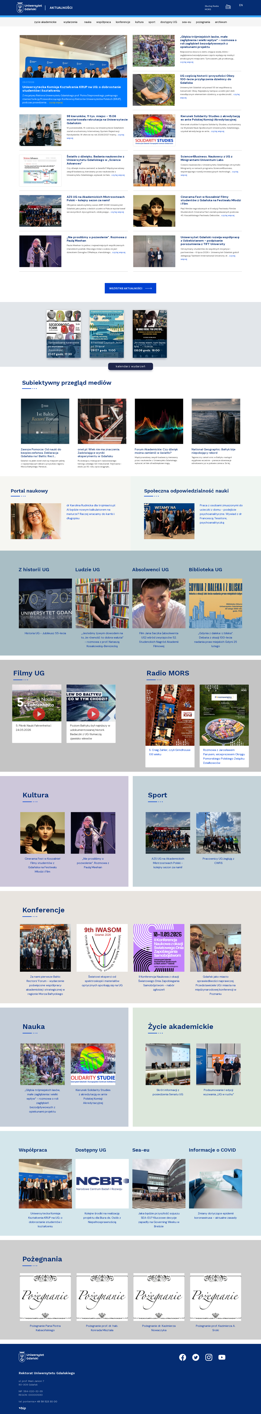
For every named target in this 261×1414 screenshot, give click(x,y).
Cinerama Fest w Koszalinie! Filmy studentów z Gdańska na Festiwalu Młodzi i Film (211, 200)
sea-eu (186, 22)
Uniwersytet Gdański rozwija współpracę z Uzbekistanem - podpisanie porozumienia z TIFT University (210, 240)
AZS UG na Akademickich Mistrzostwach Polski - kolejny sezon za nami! (96, 198)
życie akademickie (45, 22)
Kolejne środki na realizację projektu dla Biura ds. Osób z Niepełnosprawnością (102, 1218)
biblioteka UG (205, 569)
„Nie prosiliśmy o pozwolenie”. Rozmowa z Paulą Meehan (97, 238)
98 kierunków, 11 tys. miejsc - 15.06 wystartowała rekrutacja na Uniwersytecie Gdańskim (97, 119)
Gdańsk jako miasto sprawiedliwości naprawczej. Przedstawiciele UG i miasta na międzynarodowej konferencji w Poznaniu (215, 985)
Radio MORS (168, 673)
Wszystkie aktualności (125, 288)
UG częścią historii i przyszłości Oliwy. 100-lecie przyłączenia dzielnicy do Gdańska (207, 79)
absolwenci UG (150, 569)
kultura (139, 22)
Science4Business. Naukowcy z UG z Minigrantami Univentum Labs (206, 158)
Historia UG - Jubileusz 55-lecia (45, 633)
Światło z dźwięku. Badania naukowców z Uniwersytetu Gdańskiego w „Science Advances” (95, 160)
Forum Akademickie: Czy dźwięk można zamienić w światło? (156, 451)
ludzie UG (87, 569)
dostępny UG (168, 22)
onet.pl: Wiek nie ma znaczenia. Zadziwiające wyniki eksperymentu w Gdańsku (99, 452)
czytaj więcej (55, 102)
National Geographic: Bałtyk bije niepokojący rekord (213, 451)
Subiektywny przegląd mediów (66, 382)
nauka (87, 22)
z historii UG (34, 569)
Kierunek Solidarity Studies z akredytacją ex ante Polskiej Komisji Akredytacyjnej (210, 117)
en (241, 5)
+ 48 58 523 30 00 (46, 1401)
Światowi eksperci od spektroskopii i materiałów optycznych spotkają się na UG (102, 981)
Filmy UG (29, 673)
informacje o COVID (212, 1150)
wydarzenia (70, 22)
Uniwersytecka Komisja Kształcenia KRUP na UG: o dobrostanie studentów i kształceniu (71, 89)
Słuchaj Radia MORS (218, 7)
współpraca (103, 22)
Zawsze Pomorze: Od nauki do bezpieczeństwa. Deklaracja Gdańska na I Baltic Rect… (41, 452)
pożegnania (203, 22)
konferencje (123, 22)
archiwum (221, 22)
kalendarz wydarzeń (130, 366)
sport (152, 22)
